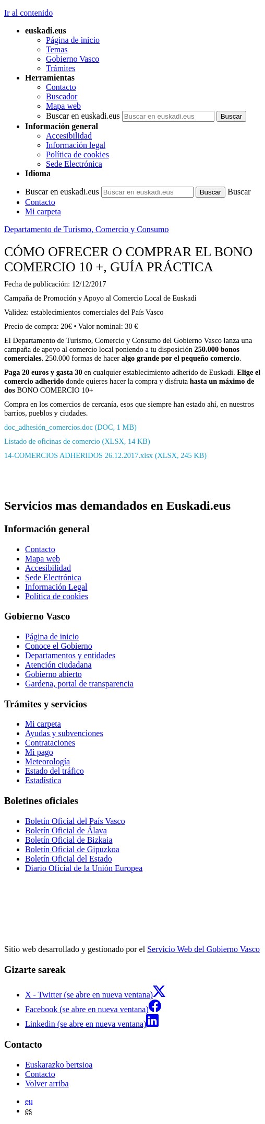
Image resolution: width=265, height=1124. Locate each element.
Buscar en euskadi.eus (83, 115)
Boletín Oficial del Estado (68, 858)
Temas (57, 49)
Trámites (60, 68)
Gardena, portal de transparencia (79, 683)
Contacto (61, 87)
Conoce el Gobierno (58, 645)
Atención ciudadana (58, 664)
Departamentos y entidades (70, 655)
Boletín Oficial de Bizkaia (69, 839)
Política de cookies (77, 154)
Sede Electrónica (74, 163)
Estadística (43, 780)
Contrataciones (50, 742)
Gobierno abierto (53, 674)
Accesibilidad (69, 135)
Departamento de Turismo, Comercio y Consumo (86, 229)
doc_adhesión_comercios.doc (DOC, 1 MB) (70, 427)
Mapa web (63, 105)
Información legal (75, 145)
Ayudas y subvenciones (64, 733)
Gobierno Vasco (72, 58)
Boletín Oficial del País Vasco (75, 821)
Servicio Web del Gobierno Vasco (203, 949)
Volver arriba (47, 1083)
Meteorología (47, 761)
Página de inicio (73, 40)
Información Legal (56, 586)
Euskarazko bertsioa (58, 1064)
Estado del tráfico (54, 770)
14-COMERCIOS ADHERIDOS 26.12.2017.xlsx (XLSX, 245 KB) (105, 455)
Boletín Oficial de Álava (66, 830)
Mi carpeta (43, 211)
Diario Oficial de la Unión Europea (83, 868)
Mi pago (39, 752)
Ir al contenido (28, 12)
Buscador (61, 96)
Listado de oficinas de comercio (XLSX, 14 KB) (77, 441)
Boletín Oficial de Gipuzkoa (72, 849)
